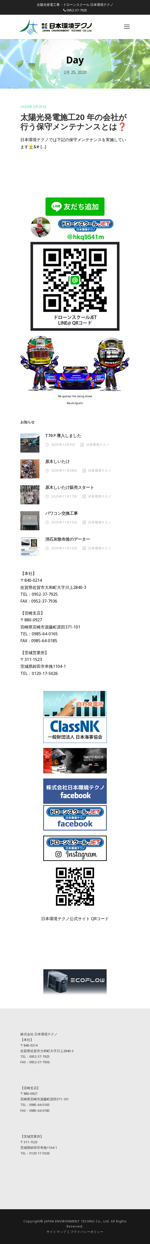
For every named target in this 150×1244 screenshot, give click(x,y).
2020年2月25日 (33, 106)
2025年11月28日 (64, 470)
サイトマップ (56, 1232)
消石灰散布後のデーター (67, 539)
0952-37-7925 (77, 10)
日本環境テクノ (97, 444)
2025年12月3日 (63, 444)
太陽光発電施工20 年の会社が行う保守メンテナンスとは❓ (73, 122)
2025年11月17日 (64, 496)
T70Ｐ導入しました (63, 435)
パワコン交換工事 (61, 513)
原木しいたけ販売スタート (69, 487)
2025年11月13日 (64, 522)
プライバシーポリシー (86, 1232)
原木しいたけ (57, 461)
